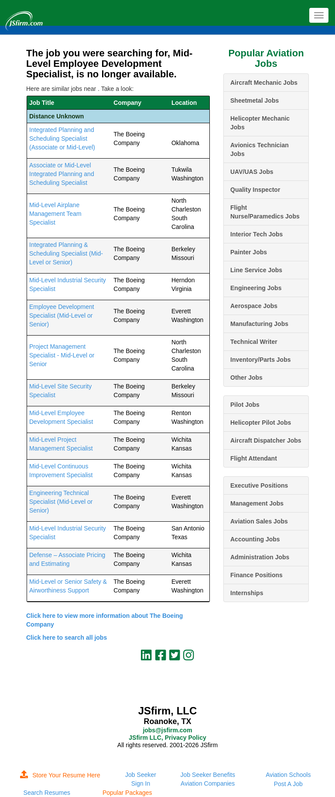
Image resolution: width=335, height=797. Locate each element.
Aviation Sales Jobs (259, 521)
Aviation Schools (288, 774)
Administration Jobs (259, 557)
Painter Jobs (248, 252)
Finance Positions (256, 575)
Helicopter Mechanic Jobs (260, 123)
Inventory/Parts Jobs (260, 359)
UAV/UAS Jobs (251, 171)
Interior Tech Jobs (256, 234)
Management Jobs (257, 503)
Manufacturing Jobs (259, 323)
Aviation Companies (208, 783)
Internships (246, 592)
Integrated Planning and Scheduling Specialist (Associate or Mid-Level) (62, 138)
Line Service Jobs (256, 270)
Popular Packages (127, 792)
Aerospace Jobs (253, 305)
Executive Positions (259, 485)
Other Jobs (246, 377)
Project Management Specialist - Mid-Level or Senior (61, 355)
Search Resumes (47, 792)
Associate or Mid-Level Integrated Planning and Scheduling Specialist (61, 174)
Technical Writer (253, 341)
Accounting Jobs (255, 539)
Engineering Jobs (255, 287)
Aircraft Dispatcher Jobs (265, 440)
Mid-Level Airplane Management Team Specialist (55, 213)
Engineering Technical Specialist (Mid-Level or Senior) (61, 501)
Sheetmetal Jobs (254, 100)
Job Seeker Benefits (208, 774)
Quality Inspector (255, 189)
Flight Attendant (253, 458)
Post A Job (288, 783)
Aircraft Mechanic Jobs (263, 82)
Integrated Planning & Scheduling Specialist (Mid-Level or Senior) (66, 253)
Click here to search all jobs (66, 637)
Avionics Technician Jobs (259, 149)
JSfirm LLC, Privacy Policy (167, 737)
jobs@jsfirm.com (167, 730)
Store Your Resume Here (60, 775)
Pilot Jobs (245, 404)
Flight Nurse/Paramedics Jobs (265, 212)
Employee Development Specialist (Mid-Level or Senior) (61, 315)
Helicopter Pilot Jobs (260, 422)
